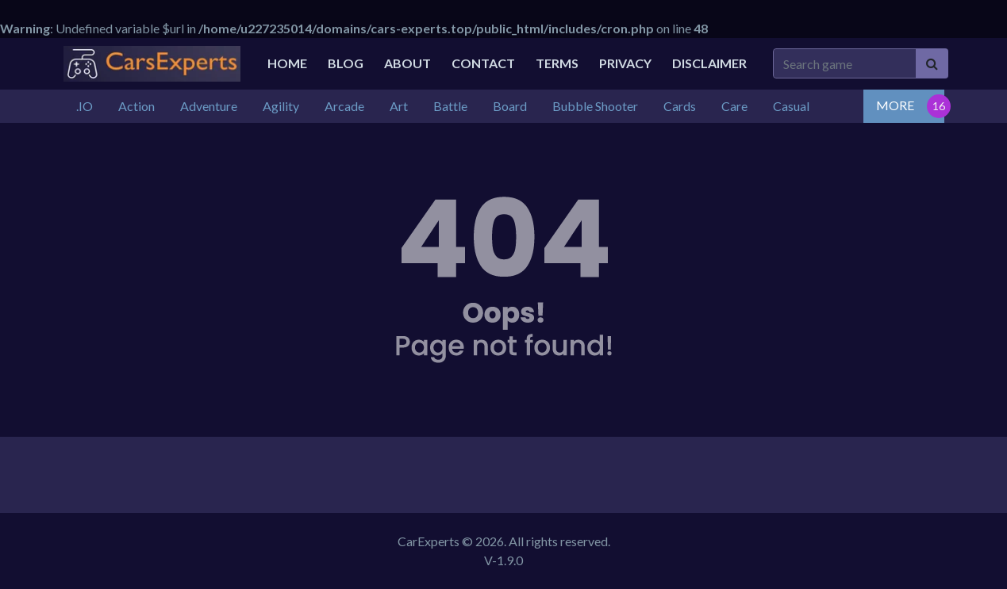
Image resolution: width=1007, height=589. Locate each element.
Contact (483, 63)
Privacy (625, 63)
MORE (895, 105)
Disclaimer (709, 63)
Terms (557, 63)
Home (287, 63)
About (407, 63)
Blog (345, 63)
